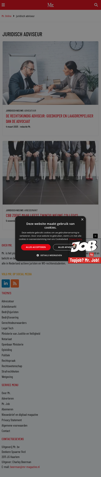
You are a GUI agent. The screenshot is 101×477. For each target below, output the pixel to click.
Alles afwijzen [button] (66, 247)
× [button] (82, 219)
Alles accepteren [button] (36, 247)
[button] (50, 255)
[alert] (50, 238)
